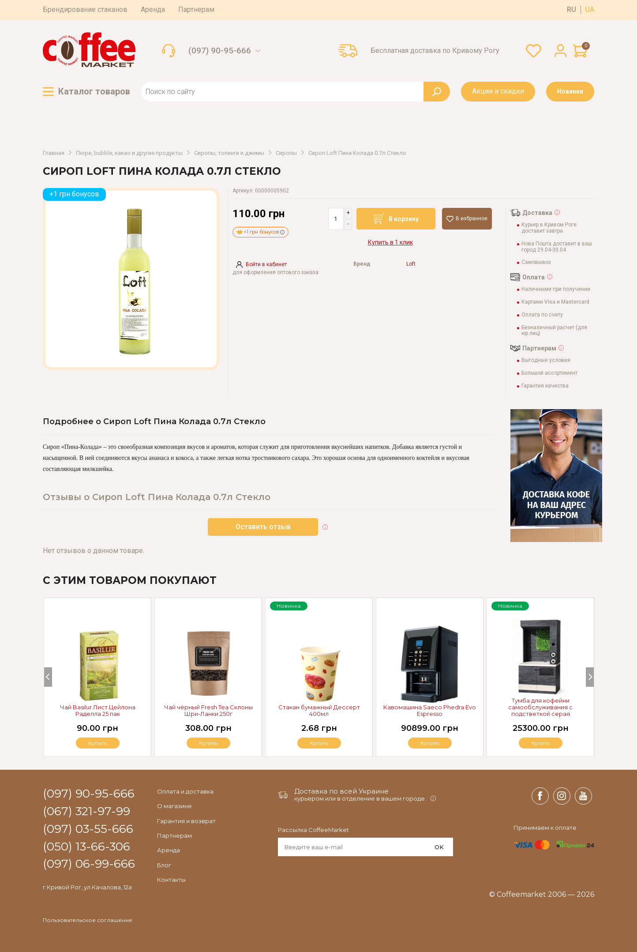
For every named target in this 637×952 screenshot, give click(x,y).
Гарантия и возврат (186, 820)
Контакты (171, 879)
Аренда (153, 9)
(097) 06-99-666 (89, 864)
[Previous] (48, 677)
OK (439, 846)
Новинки (570, 91)
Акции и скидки (498, 91)
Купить (540, 743)
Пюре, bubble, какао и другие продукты (129, 153)
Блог (164, 865)
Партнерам (196, 9)
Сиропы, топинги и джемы (229, 153)
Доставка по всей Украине (341, 791)
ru (571, 10)
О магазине (174, 805)
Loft (411, 264)
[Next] (590, 677)
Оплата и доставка (185, 791)
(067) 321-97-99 (86, 811)
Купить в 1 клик (390, 242)
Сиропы (286, 153)
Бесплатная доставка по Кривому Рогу (435, 51)
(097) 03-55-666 (88, 829)
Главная (53, 153)
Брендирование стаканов (85, 9)
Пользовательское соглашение (87, 920)
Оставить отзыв (263, 527)
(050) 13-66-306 (86, 847)
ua (589, 10)
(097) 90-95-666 (219, 51)
